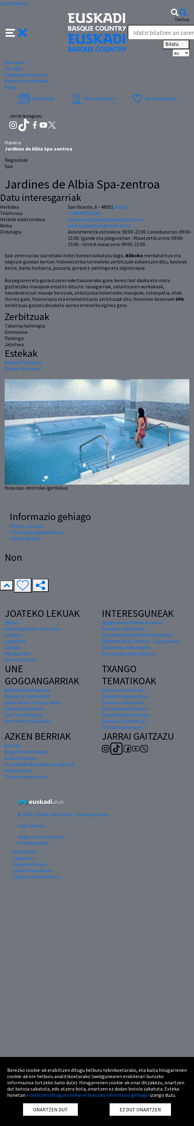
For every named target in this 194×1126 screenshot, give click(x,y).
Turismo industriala (123, 702)
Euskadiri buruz (21, 758)
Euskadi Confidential (124, 721)
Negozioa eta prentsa (41, 837)
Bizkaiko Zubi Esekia (123, 629)
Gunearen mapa (30, 864)
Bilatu (176, 44)
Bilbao (121, 207)
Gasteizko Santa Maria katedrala (136, 635)
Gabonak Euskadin (24, 708)
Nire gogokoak (154, 98)
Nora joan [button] (15, 62)
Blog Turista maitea (26, 752)
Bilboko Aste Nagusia (27, 690)
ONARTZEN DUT (50, 1109)
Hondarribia (17, 653)
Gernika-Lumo (20, 660)
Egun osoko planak (122, 690)
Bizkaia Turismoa (23, 362)
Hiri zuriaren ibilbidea (125, 708)
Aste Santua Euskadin (27, 721)
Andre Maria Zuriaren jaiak (32, 702)
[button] (16, 32)
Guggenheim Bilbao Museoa (131, 622)
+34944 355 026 (84, 213)
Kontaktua (24, 852)
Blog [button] (10, 87)
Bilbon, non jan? (27, 526)
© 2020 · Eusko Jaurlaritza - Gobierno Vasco (63, 814)
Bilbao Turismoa (22, 368)
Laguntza (23, 858)
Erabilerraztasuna (32, 870)
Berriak (12, 745)
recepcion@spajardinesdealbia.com (105, 219)
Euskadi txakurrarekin (125, 696)
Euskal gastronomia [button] (26, 75)
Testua (182, 19)
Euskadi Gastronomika (126, 715)
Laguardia (15, 641)
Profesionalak (33, 843)
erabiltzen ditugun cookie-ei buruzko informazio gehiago (87, 1095)
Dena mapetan (92, 98)
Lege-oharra (31, 825)
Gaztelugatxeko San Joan (32, 629)
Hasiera (13, 142)
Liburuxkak (35, 98)
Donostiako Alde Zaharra (128, 653)
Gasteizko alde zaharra (126, 647)
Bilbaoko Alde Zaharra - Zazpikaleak (140, 641)
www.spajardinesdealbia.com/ (99, 225)
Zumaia (13, 647)
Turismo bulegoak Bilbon (37, 532)
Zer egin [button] (13, 68)
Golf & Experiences (122, 727)
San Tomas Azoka (23, 715)
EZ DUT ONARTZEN (140, 1109)
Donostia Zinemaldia (27, 696)
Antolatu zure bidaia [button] (26, 81)
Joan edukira (13, 3)
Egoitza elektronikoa (36, 876)
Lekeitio (13, 635)
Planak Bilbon (25, 538)
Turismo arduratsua (25, 777)
